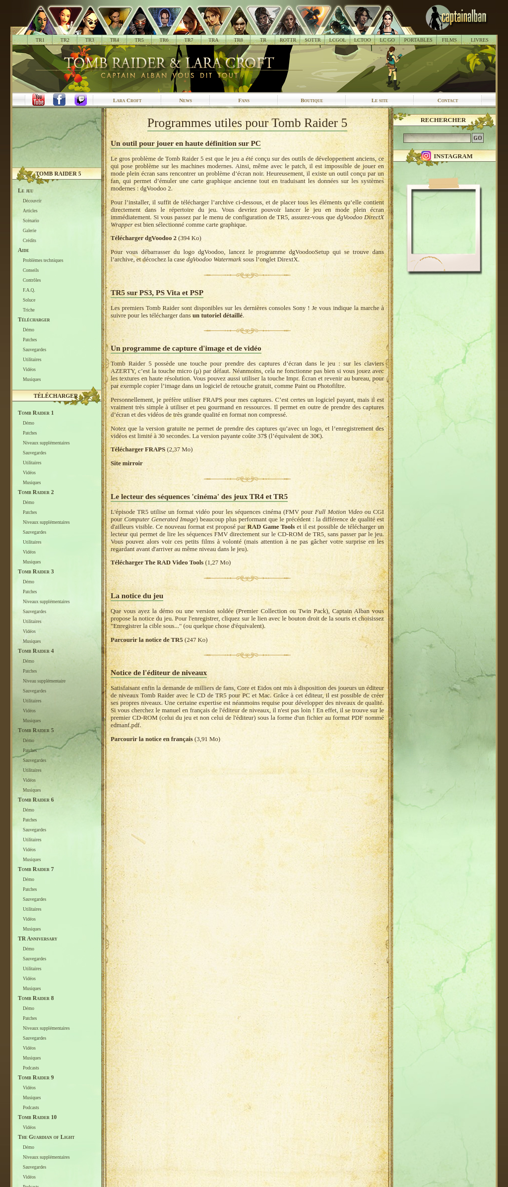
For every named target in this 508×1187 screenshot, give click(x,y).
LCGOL (337, 40)
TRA (213, 40)
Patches (30, 339)
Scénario (31, 220)
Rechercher (443, 120)
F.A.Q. (29, 290)
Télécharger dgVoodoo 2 (144, 238)
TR (263, 40)
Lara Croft (127, 100)
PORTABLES (418, 40)
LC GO (387, 40)
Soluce (29, 300)
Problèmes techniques (43, 260)
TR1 (40, 40)
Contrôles (32, 280)
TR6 (164, 40)
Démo (28, 329)
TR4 (114, 40)
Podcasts (31, 1067)
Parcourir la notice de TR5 (147, 639)
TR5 (139, 40)
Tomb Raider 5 (58, 174)
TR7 (188, 40)
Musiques (32, 379)
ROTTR (288, 40)
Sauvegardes (34, 349)
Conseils (31, 270)
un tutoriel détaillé (217, 315)
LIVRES (480, 40)
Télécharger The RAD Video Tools (157, 562)
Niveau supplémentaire (44, 681)
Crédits (29, 240)
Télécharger (56, 396)
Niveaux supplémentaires (46, 442)
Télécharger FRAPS (138, 449)
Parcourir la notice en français (152, 739)
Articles (30, 210)
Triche (29, 310)
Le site (380, 100)
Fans (244, 100)
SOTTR (312, 40)
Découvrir (32, 200)
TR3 (89, 40)
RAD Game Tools (271, 526)
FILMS (449, 40)
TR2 (65, 40)
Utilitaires (32, 359)
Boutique (312, 100)
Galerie (29, 230)
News (185, 100)
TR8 (238, 40)
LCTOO (362, 40)
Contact (448, 100)
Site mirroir (127, 463)
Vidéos (29, 369)
